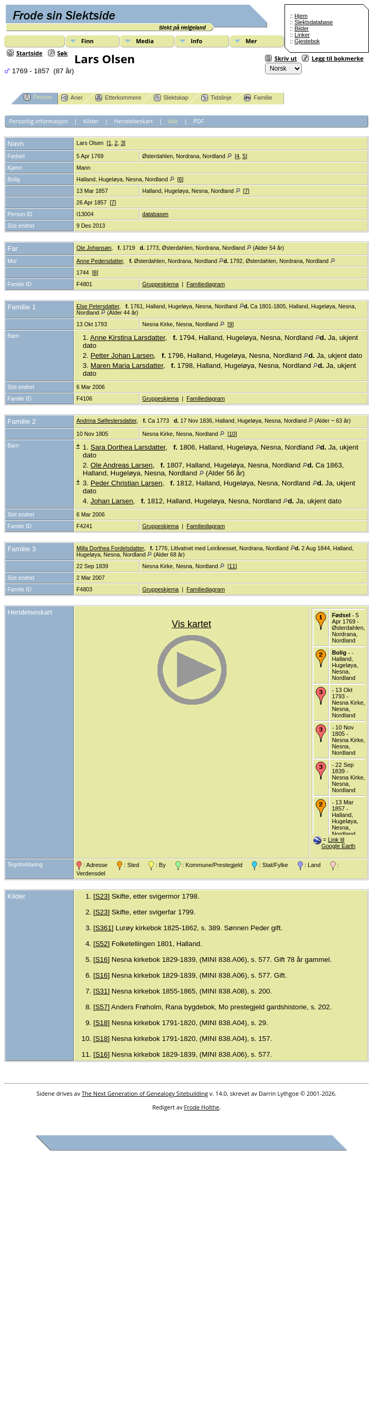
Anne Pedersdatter (99, 261)
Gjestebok (307, 41)
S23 (101, 896)
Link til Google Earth (338, 842)
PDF (198, 121)
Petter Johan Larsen (122, 355)
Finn (87, 41)
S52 (101, 944)
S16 (101, 959)
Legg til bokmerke (337, 58)
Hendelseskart (133, 121)
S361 (103, 928)
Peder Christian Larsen (126, 483)
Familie (258, 98)
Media (145, 41)
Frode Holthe (201, 1107)
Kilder (91, 121)
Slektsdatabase (314, 22)
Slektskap (171, 98)
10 (232, 434)
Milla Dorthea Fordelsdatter (110, 548)
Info (196, 41)
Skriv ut (285, 58)
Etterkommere (118, 98)
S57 (101, 1007)
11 (232, 566)
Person (38, 97)
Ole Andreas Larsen (122, 465)
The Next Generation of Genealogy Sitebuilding (145, 1093)
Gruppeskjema (160, 284)
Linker (302, 35)
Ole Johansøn (93, 248)
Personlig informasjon (38, 121)
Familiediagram (205, 284)
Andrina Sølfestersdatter (106, 420)
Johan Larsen (112, 501)
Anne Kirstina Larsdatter (127, 338)
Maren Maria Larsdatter (127, 365)
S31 (101, 991)
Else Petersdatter (97, 306)
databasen (155, 214)
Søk (62, 53)
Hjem (301, 16)
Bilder (302, 28)
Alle (173, 121)
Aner (72, 98)
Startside (29, 53)
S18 (101, 1023)
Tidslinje (216, 98)
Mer (251, 41)
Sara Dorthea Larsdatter (128, 447)
